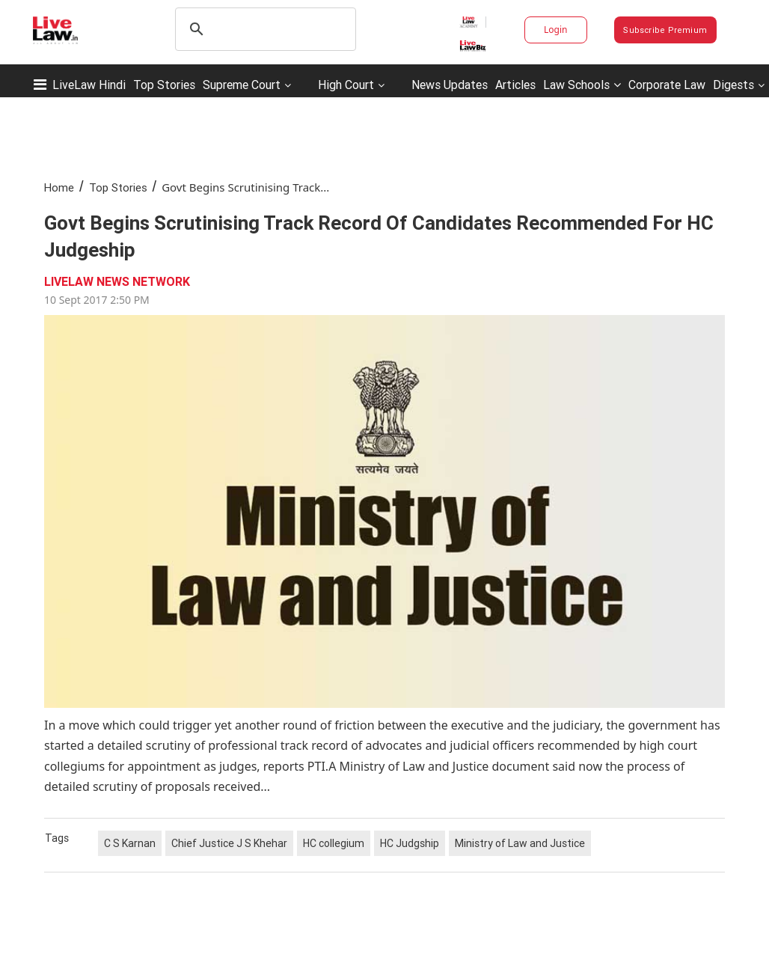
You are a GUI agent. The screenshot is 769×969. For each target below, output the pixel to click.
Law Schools (582, 84)
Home (59, 187)
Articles (515, 84)
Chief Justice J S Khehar (229, 843)
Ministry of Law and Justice (520, 843)
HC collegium (333, 843)
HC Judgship (409, 843)
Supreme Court (242, 84)
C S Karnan (130, 843)
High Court (346, 84)
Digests (733, 84)
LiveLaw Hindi (89, 84)
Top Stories (164, 84)
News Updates (449, 84)
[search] (263, 29)
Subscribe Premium (665, 30)
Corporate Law (666, 84)
